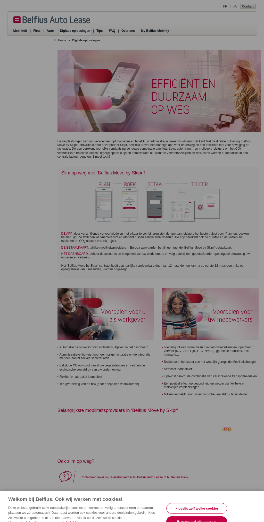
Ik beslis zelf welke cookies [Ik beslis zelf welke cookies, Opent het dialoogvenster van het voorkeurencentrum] (197, 511)
